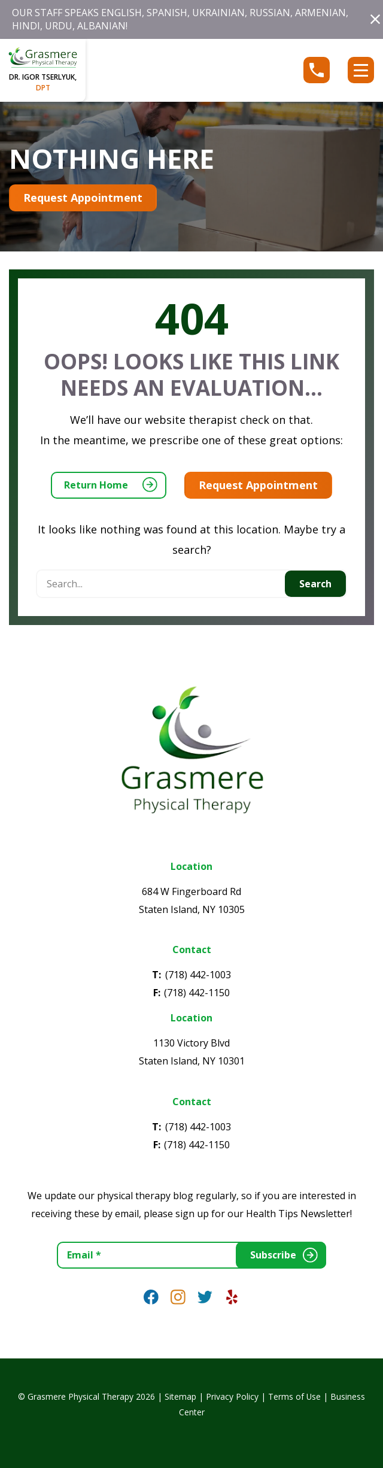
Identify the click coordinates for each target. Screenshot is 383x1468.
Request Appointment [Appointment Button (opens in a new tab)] (82, 197)
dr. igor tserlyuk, (43, 82)
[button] (375, 19)
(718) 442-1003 (198, 974)
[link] (151, 1297)
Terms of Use (294, 1396)
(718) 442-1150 (197, 992)
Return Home (96, 485)
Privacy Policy (232, 1396)
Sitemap (180, 1396)
